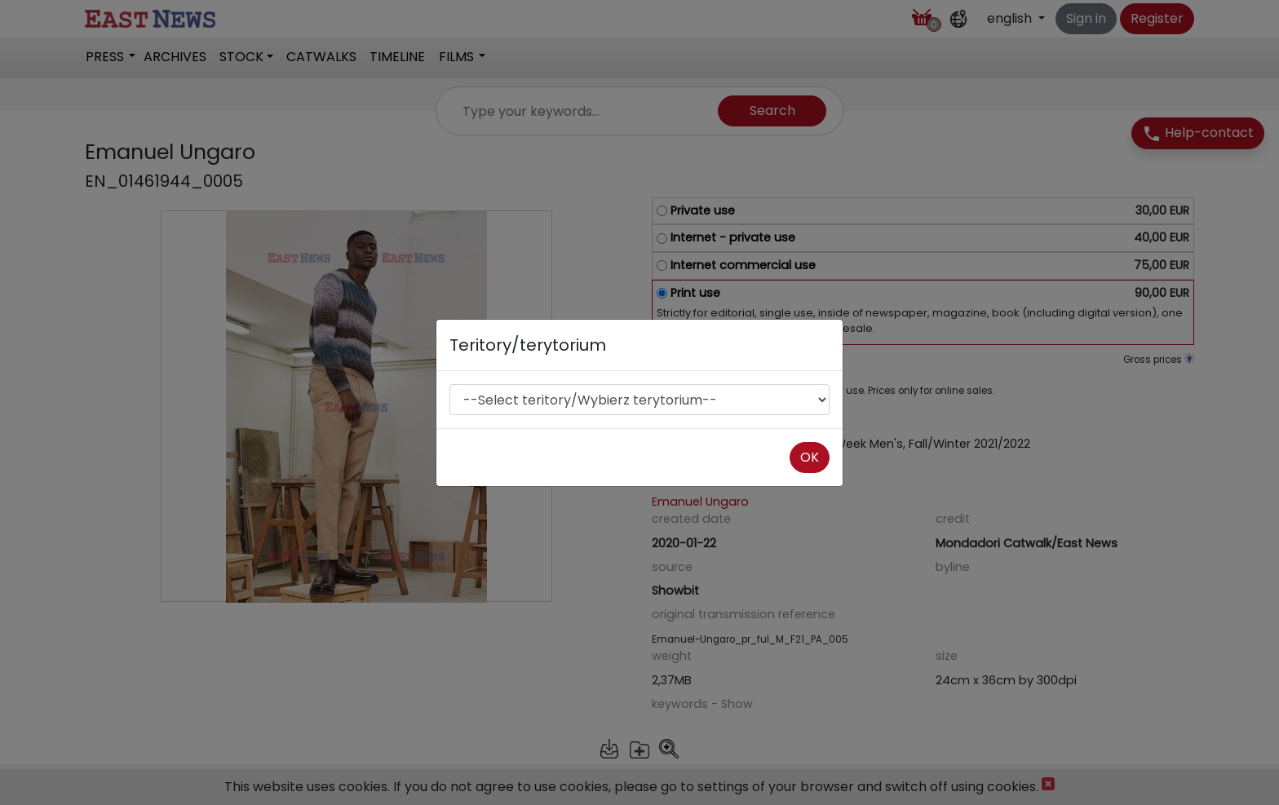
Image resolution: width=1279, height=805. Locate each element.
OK (809, 457)
